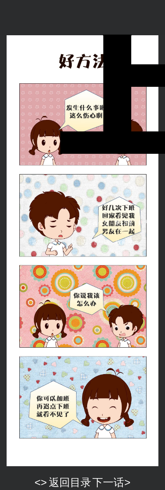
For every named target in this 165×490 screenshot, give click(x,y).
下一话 (101, 242)
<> (41, 482)
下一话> (111, 482)
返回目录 (43, 242)
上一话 (78, 242)
